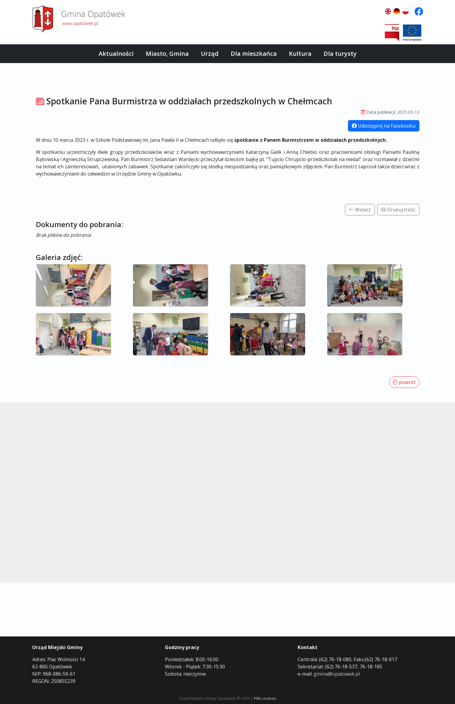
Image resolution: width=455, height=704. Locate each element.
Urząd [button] (210, 53)
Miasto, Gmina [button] (167, 53)
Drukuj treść (398, 209)
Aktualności (116, 53)
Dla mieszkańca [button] (254, 53)
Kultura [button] (300, 53)
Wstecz (360, 209)
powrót (404, 382)
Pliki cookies (265, 698)
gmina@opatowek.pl (337, 674)
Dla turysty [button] (340, 53)
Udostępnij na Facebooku (384, 125)
